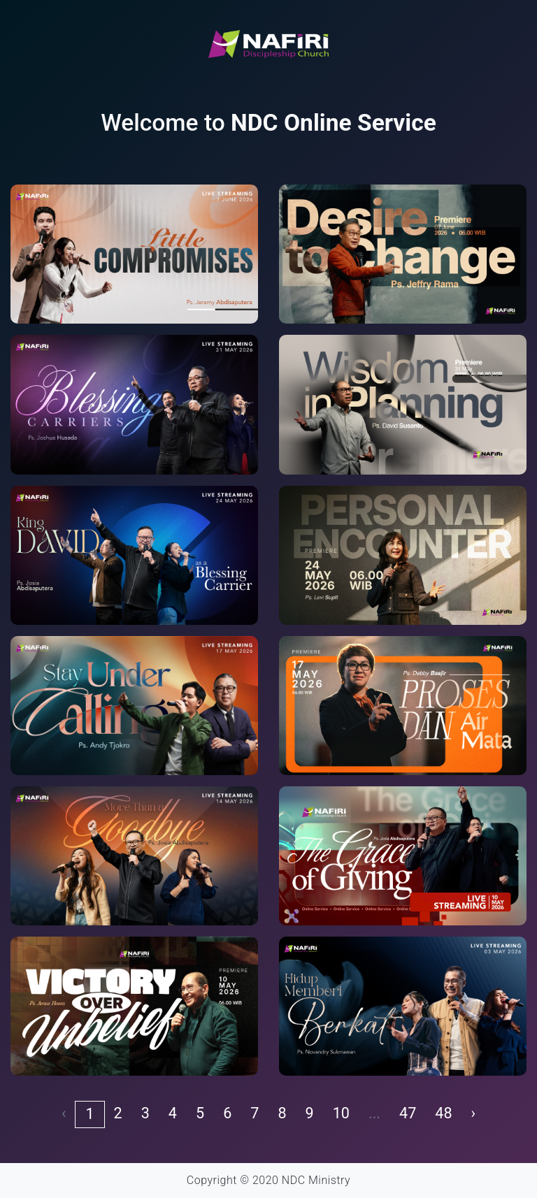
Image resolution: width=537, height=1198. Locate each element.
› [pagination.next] (473, 1113)
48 (443, 1113)
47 (407, 1113)
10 (341, 1113)
